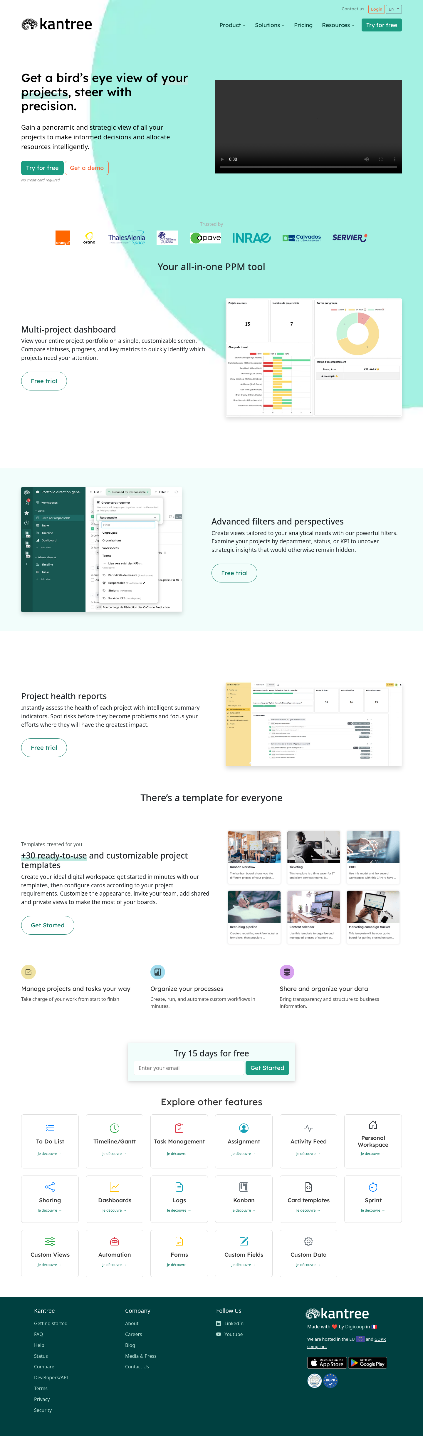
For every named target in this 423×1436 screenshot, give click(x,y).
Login (376, 9)
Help (39, 1345)
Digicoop (355, 1326)
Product (232, 25)
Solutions (270, 25)
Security (43, 1410)
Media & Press (141, 1356)
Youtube (229, 1334)
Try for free (381, 25)
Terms (41, 1388)
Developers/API (51, 1377)
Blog (130, 1345)
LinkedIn (230, 1323)
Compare (44, 1366)
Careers (133, 1334)
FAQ (38, 1334)
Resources (338, 25)
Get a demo (87, 167)
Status (41, 1356)
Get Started (48, 925)
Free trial (44, 381)
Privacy (42, 1399)
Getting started (51, 1323)
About (131, 1323)
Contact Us (137, 1366)
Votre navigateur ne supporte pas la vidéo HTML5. (308, 126)
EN (392, 9)
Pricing (303, 25)
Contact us (353, 8)
